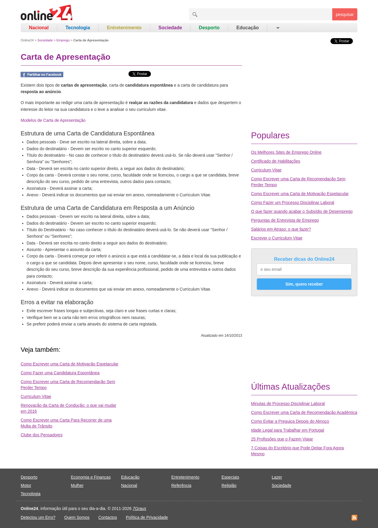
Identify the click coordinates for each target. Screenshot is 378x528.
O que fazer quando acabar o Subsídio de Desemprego (302, 211)
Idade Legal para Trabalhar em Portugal (287, 430)
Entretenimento (124, 27)
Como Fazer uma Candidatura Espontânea (60, 372)
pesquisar (345, 14)
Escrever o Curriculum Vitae (276, 238)
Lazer (277, 477)
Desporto (209, 27)
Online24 (27, 40)
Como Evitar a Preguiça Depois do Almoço (290, 421)
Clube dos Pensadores (42, 435)
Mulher (77, 485)
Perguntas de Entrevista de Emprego (285, 220)
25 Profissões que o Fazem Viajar (282, 439)
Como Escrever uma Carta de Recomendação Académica (304, 412)
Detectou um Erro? (38, 517)
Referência (181, 485)
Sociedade (170, 27)
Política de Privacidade (147, 517)
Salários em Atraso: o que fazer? (281, 229)
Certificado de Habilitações (275, 161)
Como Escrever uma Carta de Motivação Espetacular (69, 364)
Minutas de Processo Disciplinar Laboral (288, 403)
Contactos (107, 517)
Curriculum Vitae (36, 396)
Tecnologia (78, 27)
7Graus (139, 508)
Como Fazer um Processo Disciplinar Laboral (292, 202)
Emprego (63, 40)
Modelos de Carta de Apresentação (53, 120)
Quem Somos (77, 517)
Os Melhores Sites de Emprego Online (286, 152)
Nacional (39, 27)
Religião (229, 485)
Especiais (230, 477)
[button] (277, 28)
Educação (248, 27)
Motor (26, 485)
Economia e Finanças (91, 477)
